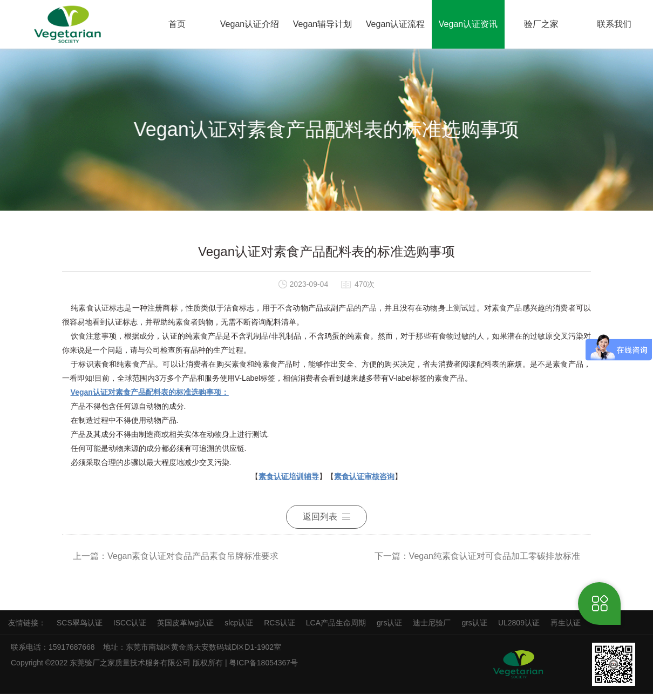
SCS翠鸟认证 (80, 622)
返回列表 (326, 516)
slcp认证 (239, 622)
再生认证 (565, 622)
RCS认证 (279, 622)
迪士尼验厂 (432, 622)
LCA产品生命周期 (336, 622)
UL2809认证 (519, 622)
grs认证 (389, 622)
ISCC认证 (129, 622)
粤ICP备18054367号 (264, 662)
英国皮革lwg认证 (185, 622)
